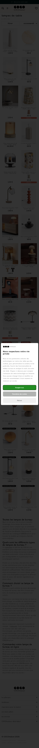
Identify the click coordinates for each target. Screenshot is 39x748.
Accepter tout (19, 387)
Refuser (19, 400)
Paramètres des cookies (19, 394)
